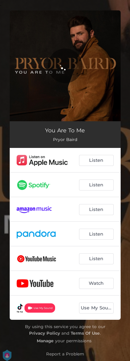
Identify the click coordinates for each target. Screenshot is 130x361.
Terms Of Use (85, 333)
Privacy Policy (44, 333)
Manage (45, 340)
